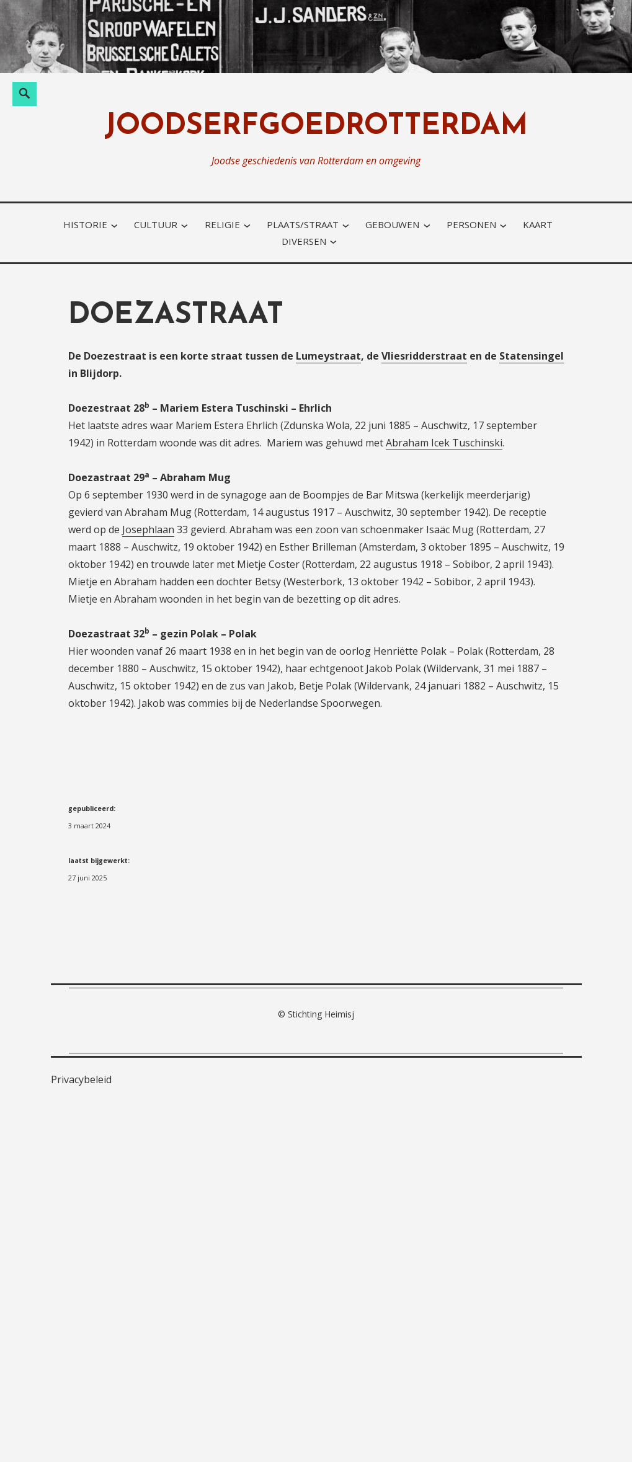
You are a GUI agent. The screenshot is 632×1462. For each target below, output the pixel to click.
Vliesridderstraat (424, 356)
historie (85, 224)
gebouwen (392, 224)
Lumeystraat (328, 356)
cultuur (155, 224)
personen (471, 224)
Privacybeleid (81, 1079)
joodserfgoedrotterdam (316, 126)
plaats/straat (303, 224)
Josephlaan (148, 529)
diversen (304, 241)
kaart (538, 224)
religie (222, 224)
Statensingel (531, 356)
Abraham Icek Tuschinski (444, 443)
